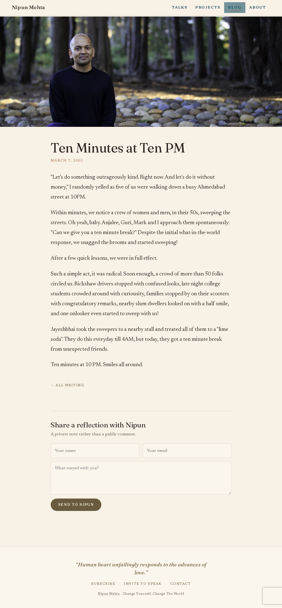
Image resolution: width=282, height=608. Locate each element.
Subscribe (103, 584)
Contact (180, 584)
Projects (207, 9)
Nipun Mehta (36, 9)
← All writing (67, 385)
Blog (234, 9)
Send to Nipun (76, 505)
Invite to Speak (142, 584)
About (257, 9)
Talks (179, 9)
